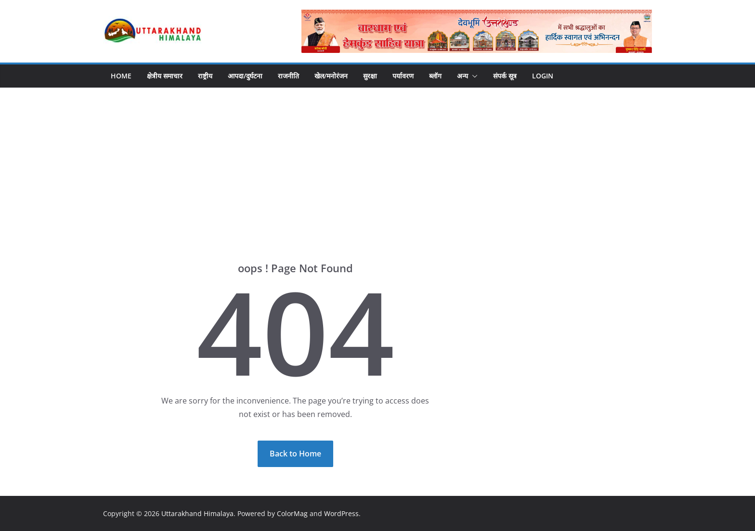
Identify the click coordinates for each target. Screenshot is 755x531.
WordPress (341, 513)
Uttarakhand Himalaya (197, 513)
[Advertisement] (377, 160)
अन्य (462, 75)
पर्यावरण (403, 75)
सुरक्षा (370, 75)
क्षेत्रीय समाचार (164, 75)
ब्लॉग (435, 75)
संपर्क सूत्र (505, 75)
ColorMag (292, 513)
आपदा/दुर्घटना (245, 75)
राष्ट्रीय (205, 75)
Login (542, 75)
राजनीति (288, 75)
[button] (473, 76)
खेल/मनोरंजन (331, 75)
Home (121, 75)
